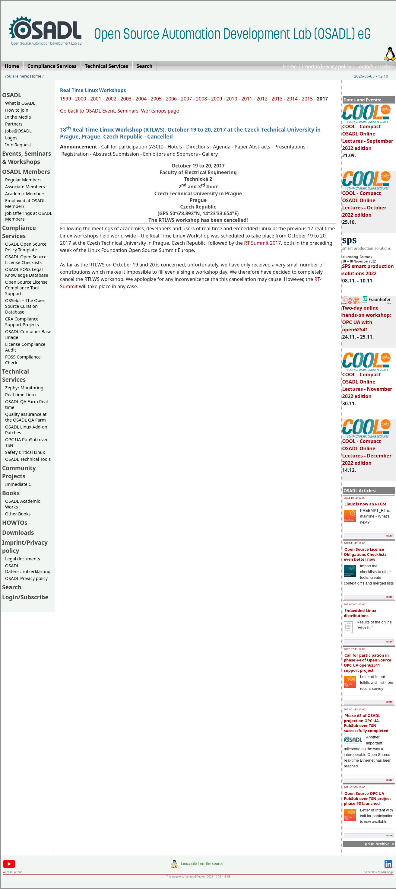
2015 (307, 98)
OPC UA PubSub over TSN (26, 442)
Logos (11, 138)
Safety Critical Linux (25, 452)
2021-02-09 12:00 (354, 787)
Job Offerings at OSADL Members (28, 216)
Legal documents (22, 559)
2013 (277, 98)
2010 (231, 98)
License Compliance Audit (25, 347)
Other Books (17, 514)
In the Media (18, 117)
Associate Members (25, 187)
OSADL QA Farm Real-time (27, 404)
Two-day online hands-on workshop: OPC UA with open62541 (366, 316)
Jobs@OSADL (18, 131)
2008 (201, 98)
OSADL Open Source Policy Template (25, 247)
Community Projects (19, 472)
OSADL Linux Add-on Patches (26, 429)
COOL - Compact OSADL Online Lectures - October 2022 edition (366, 201)
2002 (110, 98)
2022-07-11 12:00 (354, 649)
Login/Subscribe (374, 66)
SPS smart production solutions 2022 (368, 267)
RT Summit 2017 (262, 243)
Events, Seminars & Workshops (26, 157)
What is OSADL (20, 103)
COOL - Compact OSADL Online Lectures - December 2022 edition (366, 449)
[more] (389, 535)
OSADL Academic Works (22, 504)
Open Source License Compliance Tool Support (26, 287)
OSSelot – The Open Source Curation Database (25, 306)
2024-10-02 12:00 (354, 497)
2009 (216, 98)
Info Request (18, 145)
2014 (292, 98)
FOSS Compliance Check (23, 359)
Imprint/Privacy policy (326, 66)
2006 (171, 98)
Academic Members (25, 193)
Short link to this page (379, 872)
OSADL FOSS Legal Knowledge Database (26, 272)
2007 (186, 98)
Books (11, 493)
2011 (246, 98)
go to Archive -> (379, 844)
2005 (156, 98)
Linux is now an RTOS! (365, 504)
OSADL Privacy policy (26, 578)
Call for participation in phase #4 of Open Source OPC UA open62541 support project (367, 662)
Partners (14, 124)
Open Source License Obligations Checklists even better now (365, 554)
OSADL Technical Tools (28, 459)
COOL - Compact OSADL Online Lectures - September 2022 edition (367, 134)
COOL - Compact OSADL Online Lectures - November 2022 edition (367, 383)
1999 (65, 98)
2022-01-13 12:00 (354, 709)
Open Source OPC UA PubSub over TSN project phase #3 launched (367, 798)
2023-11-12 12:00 (354, 543)
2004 (141, 98)
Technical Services (15, 375)
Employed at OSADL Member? (25, 203)
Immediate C (18, 484)
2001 (95, 98)
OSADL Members (26, 171)
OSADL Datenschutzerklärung (27, 568)
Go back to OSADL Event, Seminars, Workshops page (119, 110)
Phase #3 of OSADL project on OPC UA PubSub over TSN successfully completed (366, 723)
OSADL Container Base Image (28, 334)
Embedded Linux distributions (360, 613)
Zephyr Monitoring (24, 387)
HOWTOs (14, 522)
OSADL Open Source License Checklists (25, 259)
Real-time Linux (20, 394)
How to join (16, 110)
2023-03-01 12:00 (354, 604)
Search (11, 587)
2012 (262, 98)
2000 (80, 98)
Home (290, 66)
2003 (125, 98)
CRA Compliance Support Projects (22, 321)
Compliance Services (19, 232)
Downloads (18, 532)
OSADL (11, 95)
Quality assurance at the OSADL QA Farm (25, 417)
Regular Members (23, 180)
